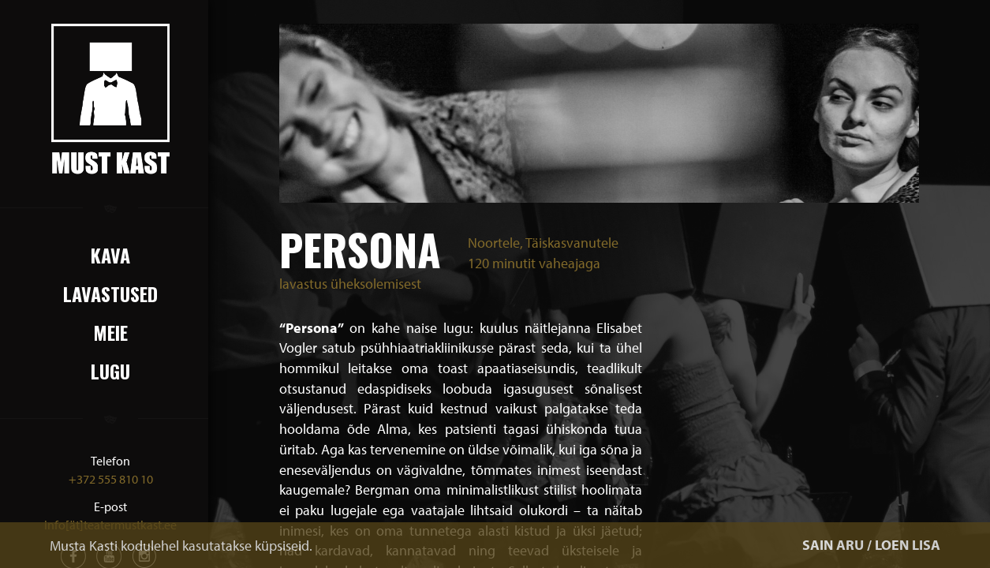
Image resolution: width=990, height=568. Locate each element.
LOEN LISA (907, 545)
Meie (110, 332)
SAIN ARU (833, 545)
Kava (110, 255)
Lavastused (110, 293)
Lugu (110, 371)
